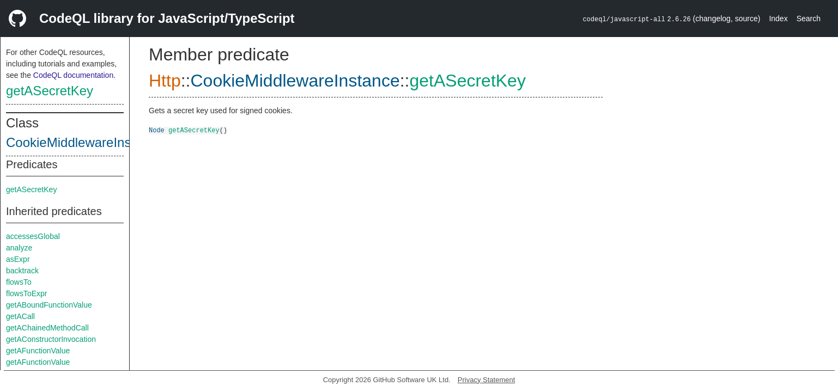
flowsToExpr (26, 293)
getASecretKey (49, 90)
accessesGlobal (33, 236)
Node (157, 129)
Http (165, 80)
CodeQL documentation (73, 75)
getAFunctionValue (38, 350)
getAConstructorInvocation (51, 339)
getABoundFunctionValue (49, 305)
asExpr (18, 259)
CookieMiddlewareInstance (84, 142)
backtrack (22, 270)
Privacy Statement (486, 380)
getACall (20, 316)
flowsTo (19, 282)
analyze (19, 247)
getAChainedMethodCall (47, 327)
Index (778, 18)
